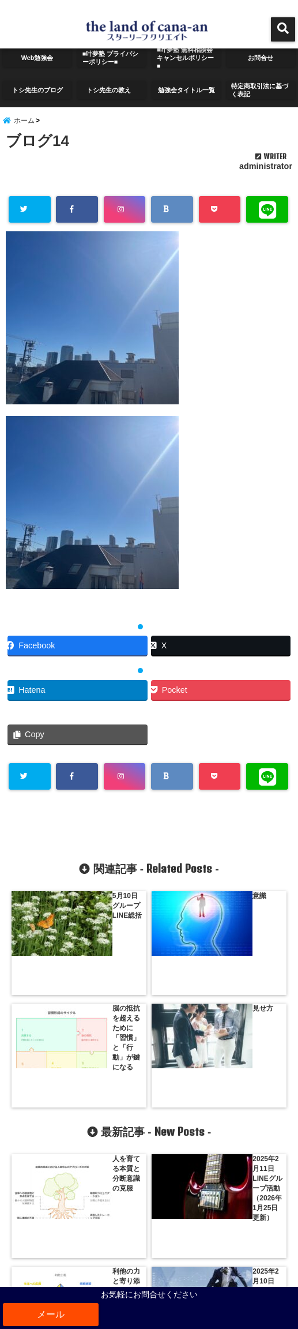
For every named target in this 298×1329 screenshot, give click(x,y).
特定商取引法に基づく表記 (259, 91)
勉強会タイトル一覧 (185, 91)
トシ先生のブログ (35, 91)
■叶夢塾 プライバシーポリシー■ (110, 58)
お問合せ (261, 58)
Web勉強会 (37, 58)
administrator (265, 177)
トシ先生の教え (110, 91)
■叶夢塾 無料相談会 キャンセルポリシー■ (186, 58)
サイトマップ (149, 1265)
